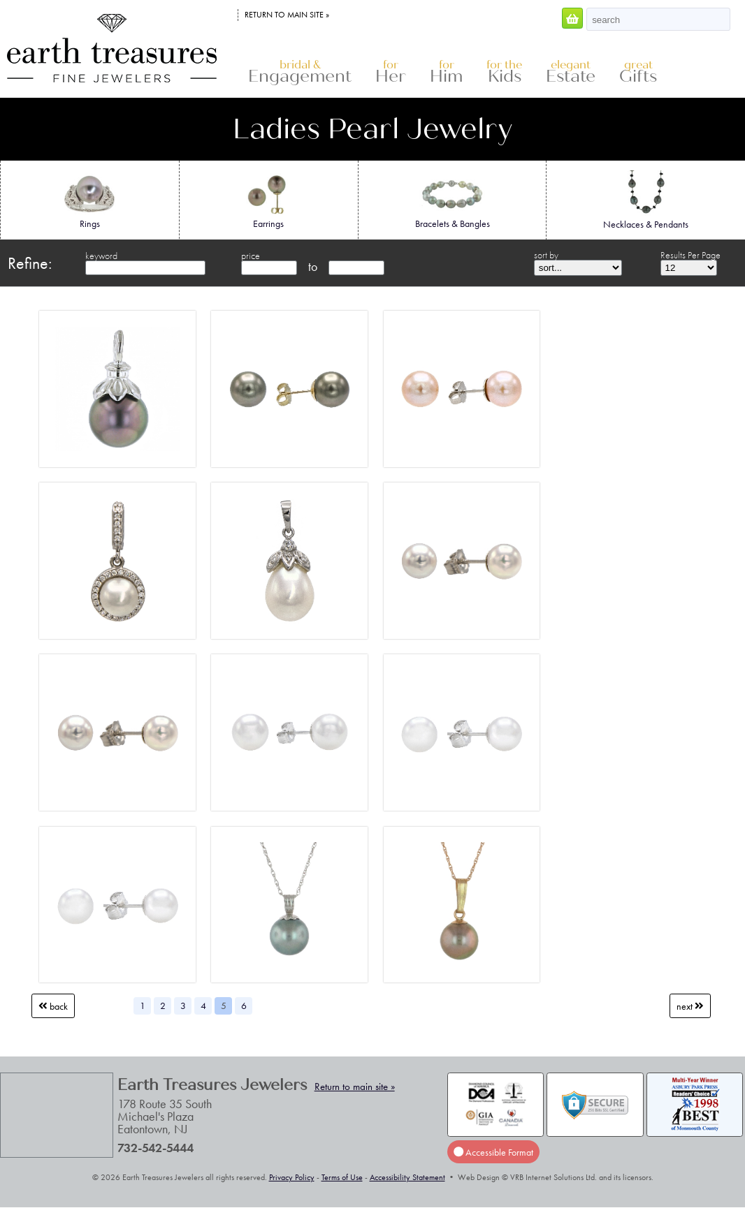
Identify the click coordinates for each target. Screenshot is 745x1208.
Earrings (268, 200)
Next (690, 1006)
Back (53, 1006)
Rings (89, 200)
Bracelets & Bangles (452, 200)
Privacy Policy (291, 1177)
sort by (546, 255)
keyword (101, 255)
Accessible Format (493, 1152)
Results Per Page (690, 255)
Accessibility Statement (407, 1177)
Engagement (300, 72)
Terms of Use (342, 1177)
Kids (504, 72)
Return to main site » (287, 14)
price (250, 255)
